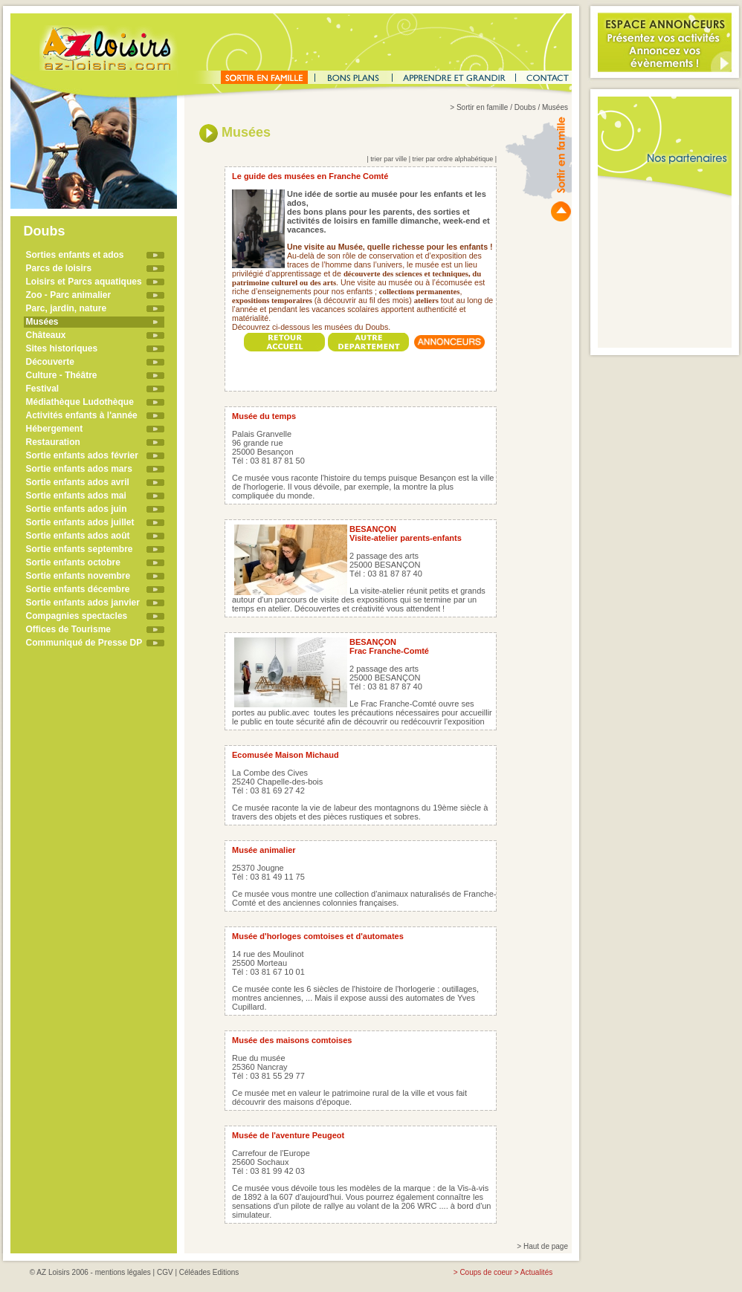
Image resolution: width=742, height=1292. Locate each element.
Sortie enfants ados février (82, 455)
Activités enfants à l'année (82, 415)
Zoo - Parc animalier (69, 295)
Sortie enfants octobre (73, 562)
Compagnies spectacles (77, 616)
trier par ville (388, 159)
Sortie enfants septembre (79, 549)
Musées (42, 321)
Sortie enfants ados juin (76, 509)
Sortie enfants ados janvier (83, 602)
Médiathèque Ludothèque (80, 402)
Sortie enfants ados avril (77, 482)
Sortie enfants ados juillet (80, 522)
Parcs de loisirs (59, 268)
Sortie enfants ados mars (79, 469)
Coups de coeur (485, 1272)
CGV (165, 1272)
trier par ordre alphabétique (453, 159)
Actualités (536, 1272)
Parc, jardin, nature (66, 308)
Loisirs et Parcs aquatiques (84, 281)
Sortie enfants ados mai (76, 495)
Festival (42, 388)
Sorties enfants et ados (75, 255)
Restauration (53, 442)
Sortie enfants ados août (78, 535)
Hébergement (54, 428)
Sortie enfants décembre (78, 589)
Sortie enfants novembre (78, 576)
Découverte (50, 362)
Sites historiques (62, 348)
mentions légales (123, 1272)
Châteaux (46, 335)
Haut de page (545, 1246)
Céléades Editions (209, 1272)
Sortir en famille (482, 107)
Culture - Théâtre (61, 375)
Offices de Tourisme (68, 629)
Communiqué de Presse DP (84, 642)
